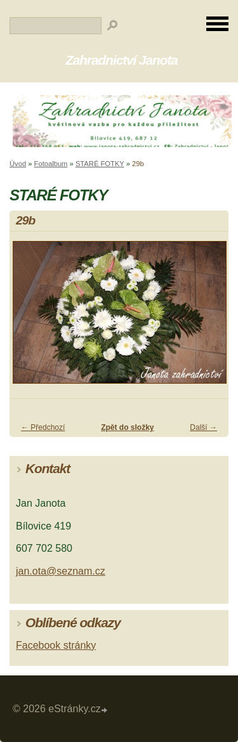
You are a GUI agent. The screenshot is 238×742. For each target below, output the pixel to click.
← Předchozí (43, 427)
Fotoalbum (51, 163)
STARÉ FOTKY (100, 163)
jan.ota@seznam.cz (60, 571)
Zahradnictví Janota (121, 60)
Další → (203, 427)
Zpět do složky (127, 427)
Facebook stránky (56, 645)
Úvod (18, 163)
